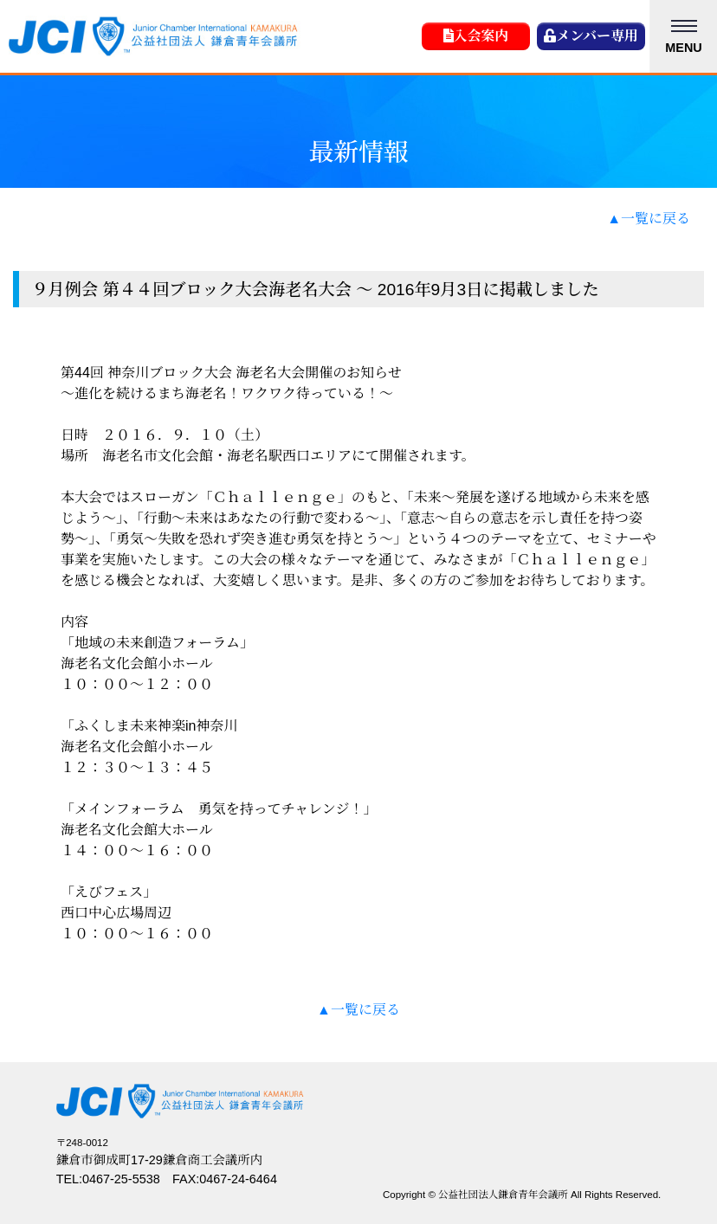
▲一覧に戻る (648, 218)
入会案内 (476, 36)
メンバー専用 (591, 36)
